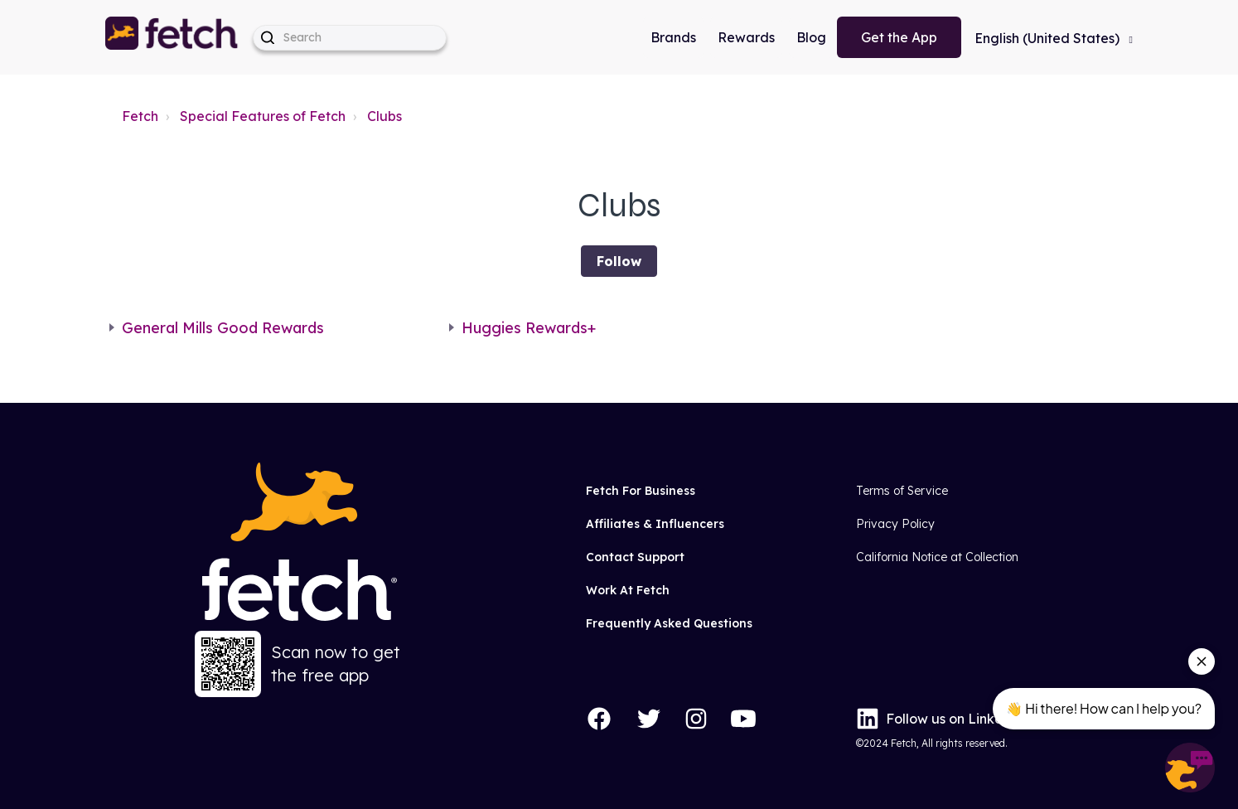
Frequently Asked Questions (669, 623)
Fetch (140, 116)
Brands (673, 37)
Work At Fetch (628, 590)
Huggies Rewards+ (529, 327)
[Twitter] (649, 718)
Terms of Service (902, 490)
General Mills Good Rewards (223, 327)
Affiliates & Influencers (655, 523)
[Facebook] (599, 718)
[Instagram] (696, 718)
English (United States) (1048, 38)
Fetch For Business (640, 490)
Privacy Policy (895, 523)
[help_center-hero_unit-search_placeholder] (350, 38)
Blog (811, 37)
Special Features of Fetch (263, 116)
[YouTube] (743, 718)
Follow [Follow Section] (619, 261)
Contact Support (635, 557)
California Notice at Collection (937, 557)
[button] (172, 37)
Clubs (384, 116)
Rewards (746, 37)
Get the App (899, 37)
